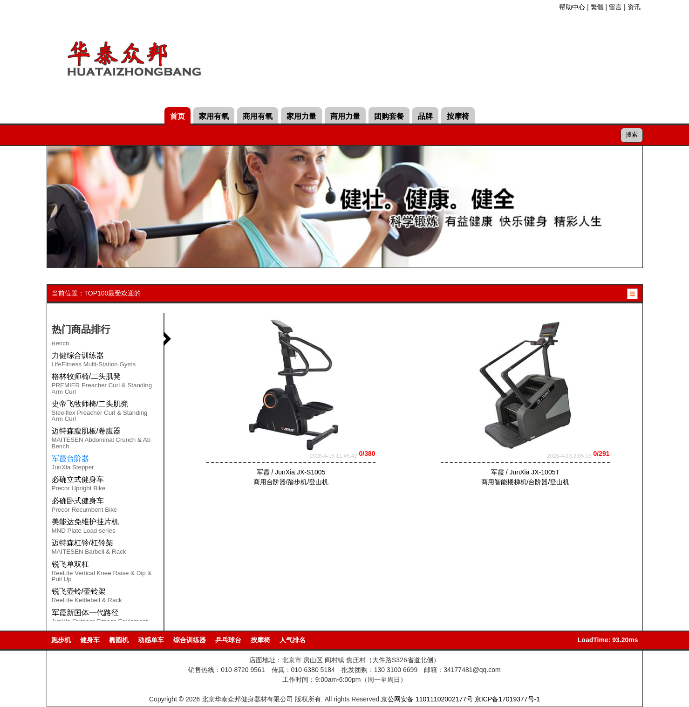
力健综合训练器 (78, 355)
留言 (615, 7)
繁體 (597, 7)
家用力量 (301, 116)
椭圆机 (119, 640)
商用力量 (345, 116)
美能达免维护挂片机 (85, 522)
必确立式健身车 (78, 479)
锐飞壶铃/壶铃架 (79, 591)
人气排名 (293, 640)
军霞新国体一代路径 (85, 613)
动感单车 (151, 640)
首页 (177, 116)
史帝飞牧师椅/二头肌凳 (90, 404)
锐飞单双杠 (70, 564)
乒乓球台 (228, 640)
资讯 (634, 7)
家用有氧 (214, 116)
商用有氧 (258, 116)
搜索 (632, 134)
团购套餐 (389, 116)
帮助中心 (572, 7)
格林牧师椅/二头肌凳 (86, 376)
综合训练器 (189, 640)
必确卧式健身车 (78, 501)
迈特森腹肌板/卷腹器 (86, 431)
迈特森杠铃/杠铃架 (82, 543)
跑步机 (61, 640)
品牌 (425, 116)
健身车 (90, 640)
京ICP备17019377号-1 (507, 699)
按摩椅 (458, 116)
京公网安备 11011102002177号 (427, 699)
